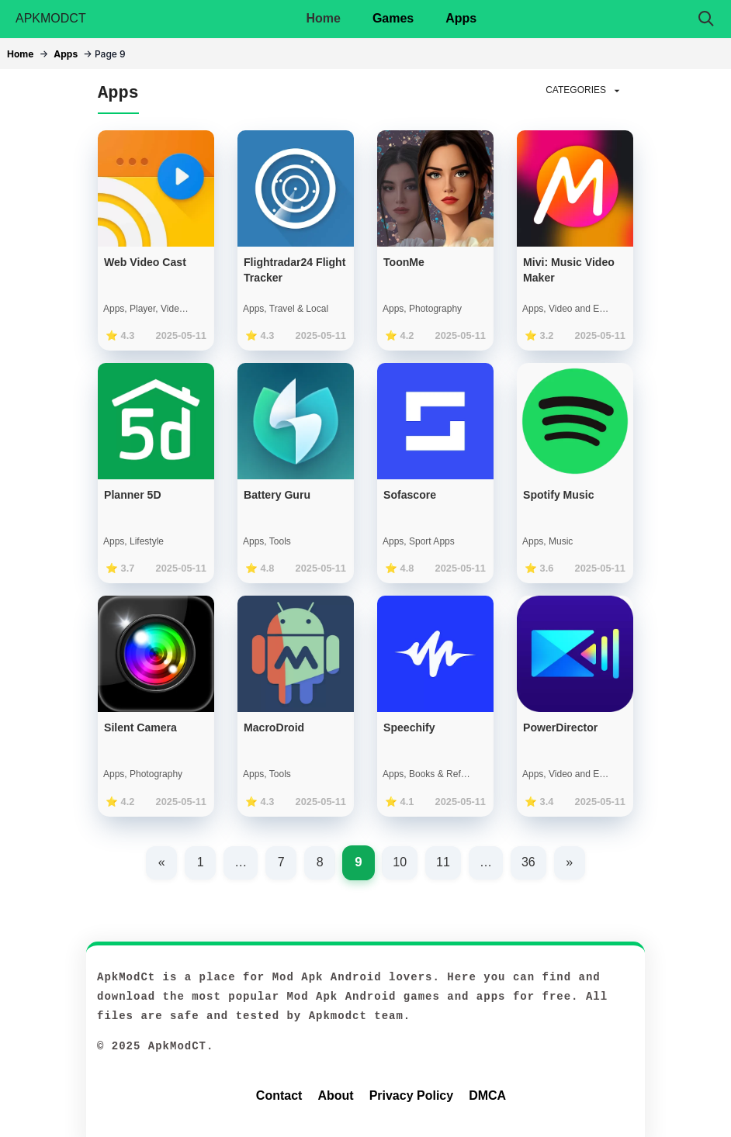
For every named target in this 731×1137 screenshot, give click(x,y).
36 (528, 862)
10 (400, 862)
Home (323, 18)
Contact (279, 1095)
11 (443, 862)
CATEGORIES (584, 91)
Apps (460, 18)
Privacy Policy (411, 1095)
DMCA (487, 1095)
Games (393, 18)
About (335, 1095)
